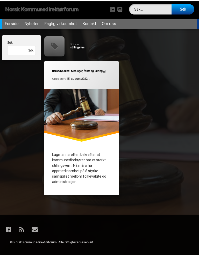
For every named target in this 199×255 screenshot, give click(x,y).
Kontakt (89, 23)
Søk (9, 43)
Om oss (109, 23)
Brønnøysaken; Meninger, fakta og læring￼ (78, 71)
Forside (12, 23)
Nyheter (31, 23)
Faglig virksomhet (60, 23)
